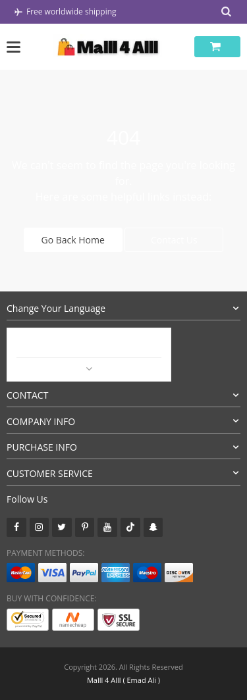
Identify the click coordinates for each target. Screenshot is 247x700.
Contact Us (174, 240)
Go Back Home (73, 240)
